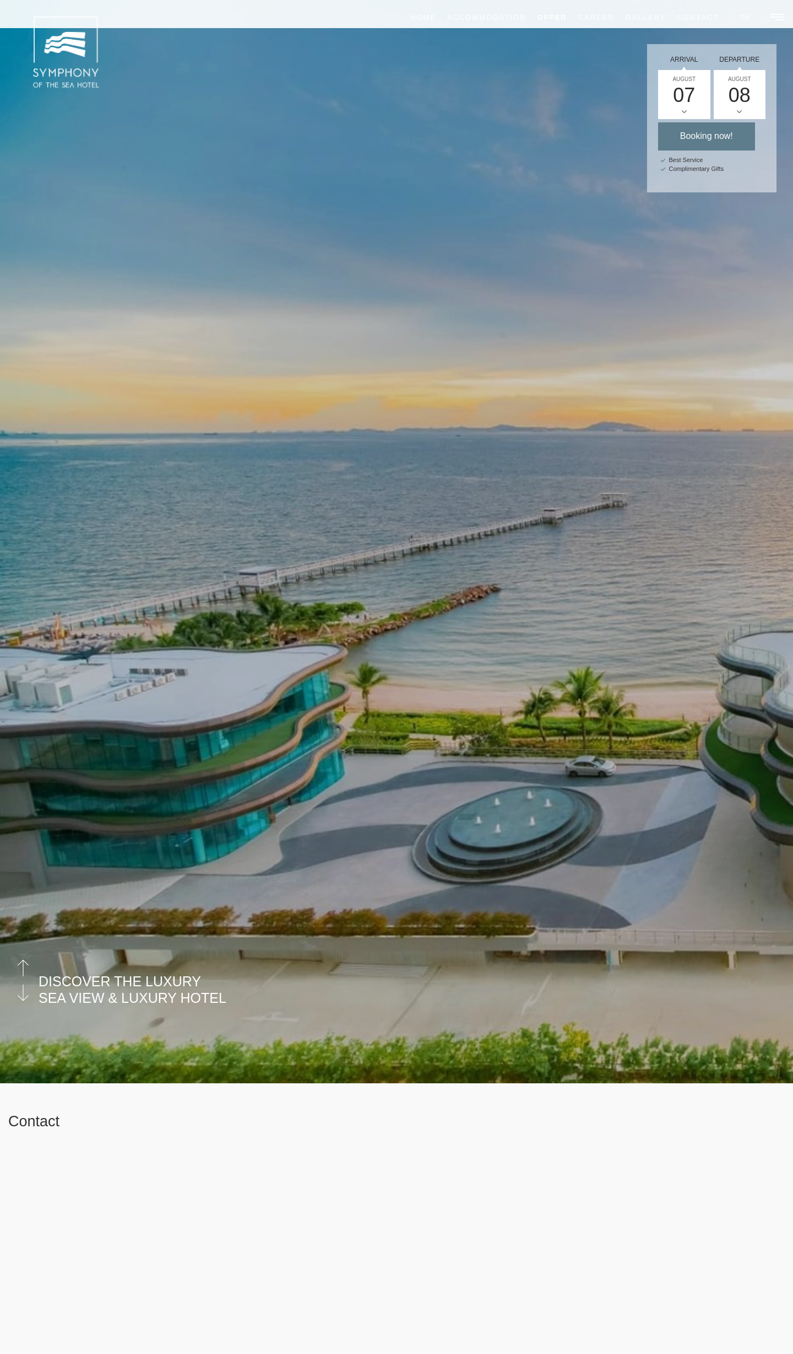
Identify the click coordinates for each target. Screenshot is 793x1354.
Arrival (684, 59)
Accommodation (478, 17)
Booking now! (706, 136)
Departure (739, 59)
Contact (690, 17)
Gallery (638, 17)
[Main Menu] (770, 18)
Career (589, 17)
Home (415, 17)
